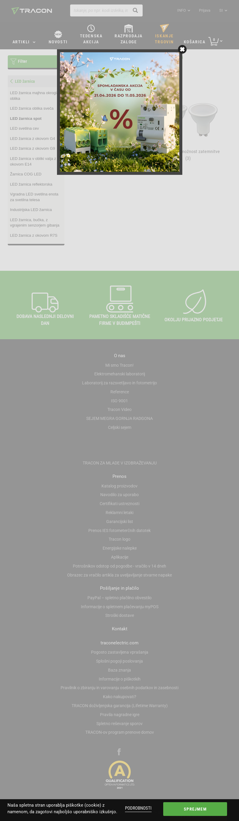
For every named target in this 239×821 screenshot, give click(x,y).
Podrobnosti (138, 808)
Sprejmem (195, 809)
